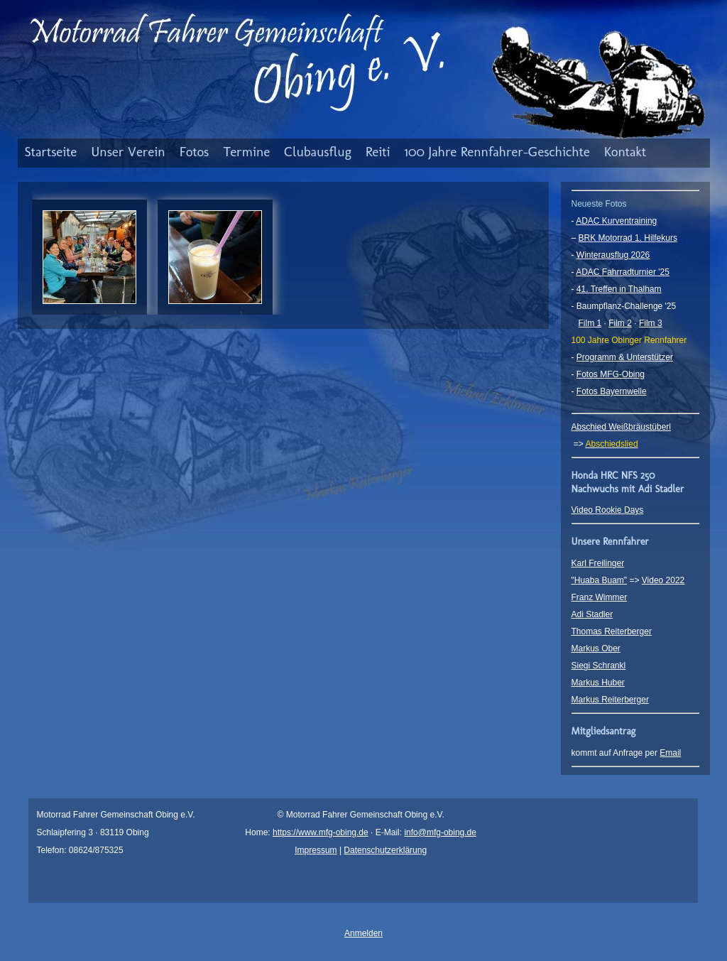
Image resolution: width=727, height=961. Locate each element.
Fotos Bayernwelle (611, 391)
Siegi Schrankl (599, 665)
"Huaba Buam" (600, 580)
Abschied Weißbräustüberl (622, 427)
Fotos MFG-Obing (610, 374)
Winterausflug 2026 (613, 255)
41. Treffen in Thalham (619, 289)
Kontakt (625, 151)
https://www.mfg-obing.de (320, 832)
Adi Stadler (592, 614)
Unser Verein (128, 151)
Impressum (316, 850)
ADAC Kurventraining (616, 221)
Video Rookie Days (608, 510)
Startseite (51, 151)
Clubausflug (317, 151)
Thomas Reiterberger (612, 631)
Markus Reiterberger (610, 700)
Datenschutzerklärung (385, 850)
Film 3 (650, 323)
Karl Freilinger (598, 563)
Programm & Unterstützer (624, 357)
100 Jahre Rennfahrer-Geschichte (497, 151)
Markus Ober (596, 648)
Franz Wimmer (600, 597)
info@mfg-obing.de (440, 832)
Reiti (378, 151)
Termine (246, 151)
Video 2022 (663, 580)
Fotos (194, 151)
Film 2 (620, 323)
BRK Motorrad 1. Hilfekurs (628, 238)
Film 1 (590, 323)
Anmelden (363, 933)
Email (670, 753)
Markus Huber (598, 683)
